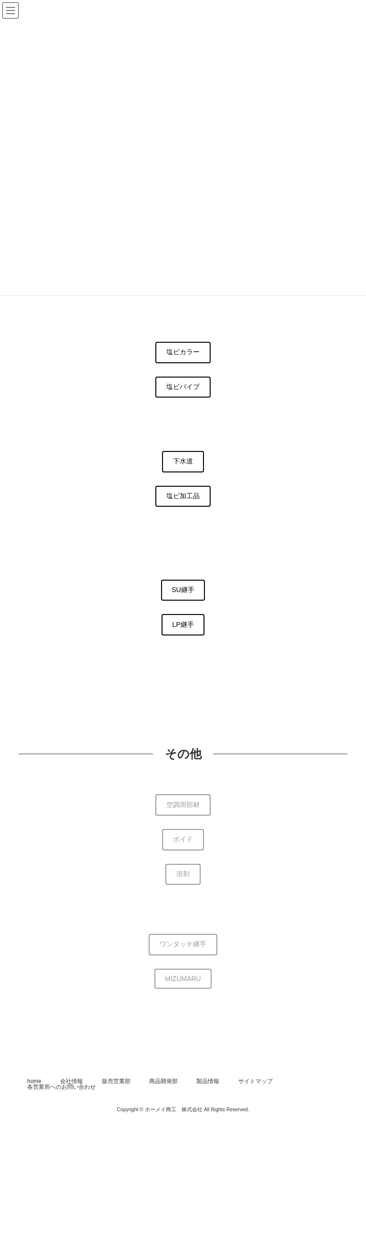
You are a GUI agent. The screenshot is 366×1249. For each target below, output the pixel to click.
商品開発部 (163, 1081)
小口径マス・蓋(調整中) (182, 659)
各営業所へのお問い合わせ (61, 1087)
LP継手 (182, 624)
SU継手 (183, 590)
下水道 (183, 461)
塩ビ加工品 (183, 496)
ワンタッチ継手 (183, 944)
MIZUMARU (183, 979)
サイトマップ (255, 1081)
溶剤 (183, 874)
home (34, 1081)
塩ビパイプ (183, 386)
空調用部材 (183, 805)
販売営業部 (116, 1081)
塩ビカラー (183, 352)
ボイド (183, 839)
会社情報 (71, 1081)
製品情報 (207, 1081)
